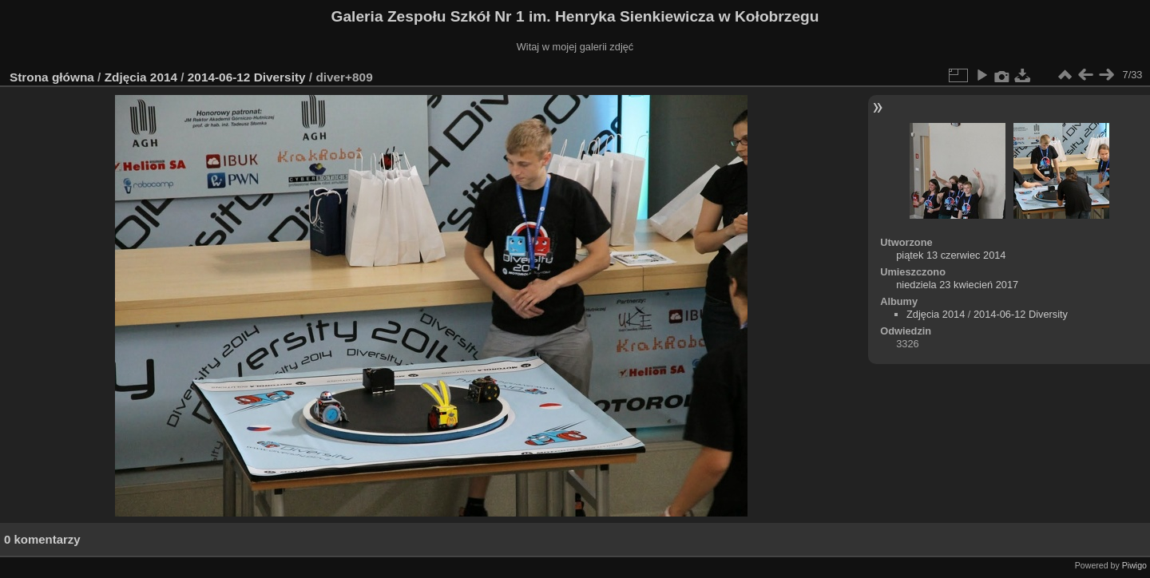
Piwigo (1134, 565)
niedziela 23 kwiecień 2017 (957, 285)
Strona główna (52, 77)
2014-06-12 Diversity (247, 77)
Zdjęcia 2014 (141, 77)
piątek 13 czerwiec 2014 (950, 255)
